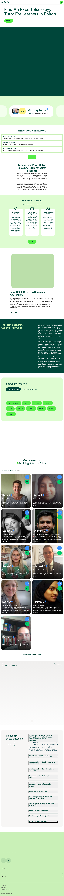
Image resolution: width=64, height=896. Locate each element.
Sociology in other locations (29, 389)
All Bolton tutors (13, 403)
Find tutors (4, 470)
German (36, 403)
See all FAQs (11, 744)
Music (26, 403)
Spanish (47, 403)
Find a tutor (9, 20)
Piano (10, 408)
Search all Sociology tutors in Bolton (32, 654)
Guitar (41, 408)
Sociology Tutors (12, 470)
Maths (51, 408)
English (20, 408)
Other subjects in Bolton (13, 389)
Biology (31, 408)
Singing (11, 414)
